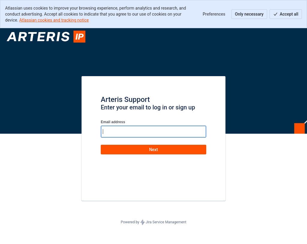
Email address (113, 122)
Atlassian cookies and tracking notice (54, 20)
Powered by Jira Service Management (153, 222)
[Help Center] (47, 36)
